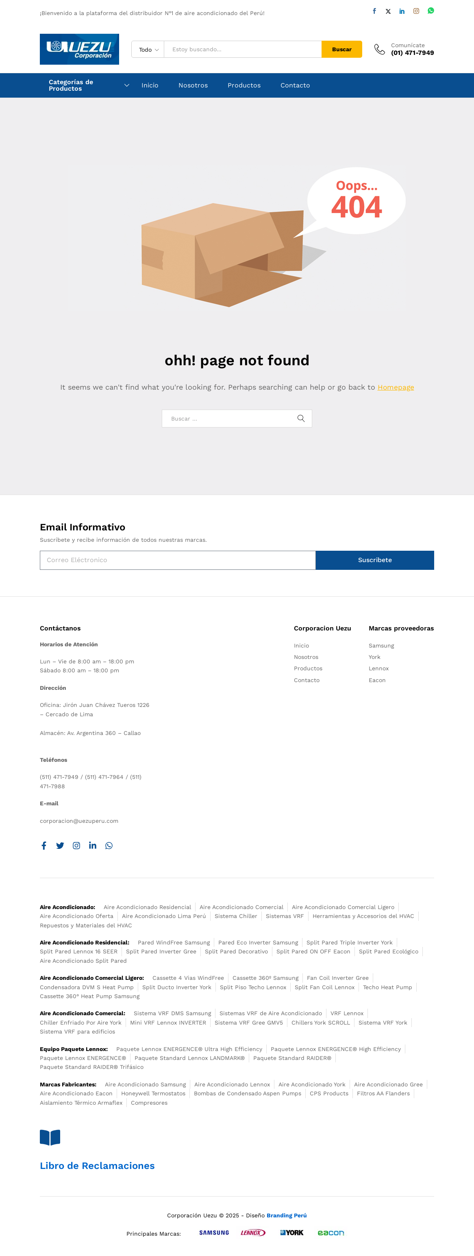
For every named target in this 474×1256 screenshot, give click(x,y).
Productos (244, 85)
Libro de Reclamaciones (97, 1165)
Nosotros (193, 85)
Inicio (150, 85)
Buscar (342, 49)
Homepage (396, 387)
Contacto (295, 85)
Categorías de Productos (71, 85)
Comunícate (408, 45)
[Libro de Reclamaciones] (50, 1137)
